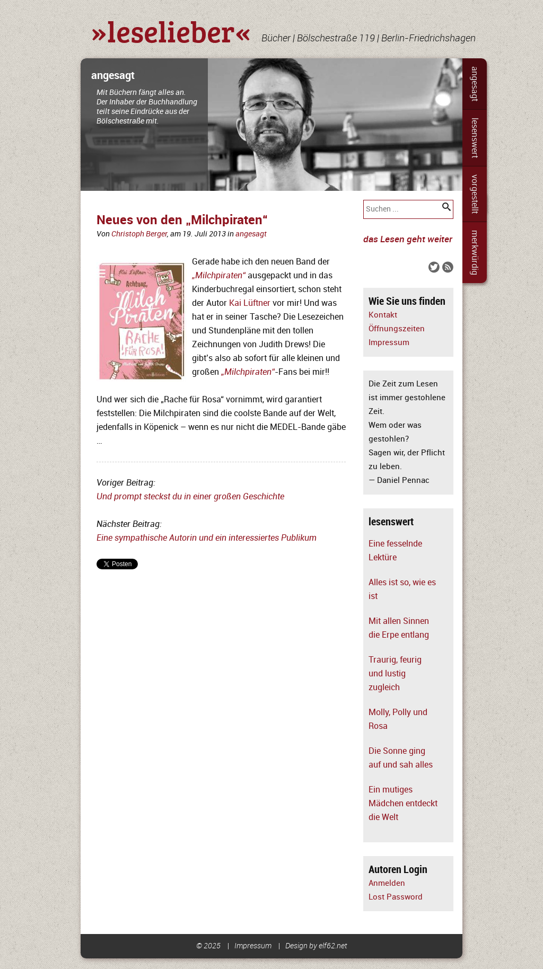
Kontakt (383, 315)
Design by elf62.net (316, 945)
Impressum (389, 342)
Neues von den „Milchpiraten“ (182, 220)
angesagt (474, 83)
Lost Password (396, 897)
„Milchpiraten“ (248, 372)
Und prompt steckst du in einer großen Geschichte (190, 496)
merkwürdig (474, 252)
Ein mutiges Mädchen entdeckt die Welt (403, 803)
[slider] (271, 124)
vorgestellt (474, 194)
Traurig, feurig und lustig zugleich (395, 673)
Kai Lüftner (249, 303)
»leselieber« (171, 31)
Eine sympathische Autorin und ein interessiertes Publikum (207, 538)
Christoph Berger (139, 234)
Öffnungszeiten (397, 328)
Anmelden (387, 883)
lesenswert (474, 138)
